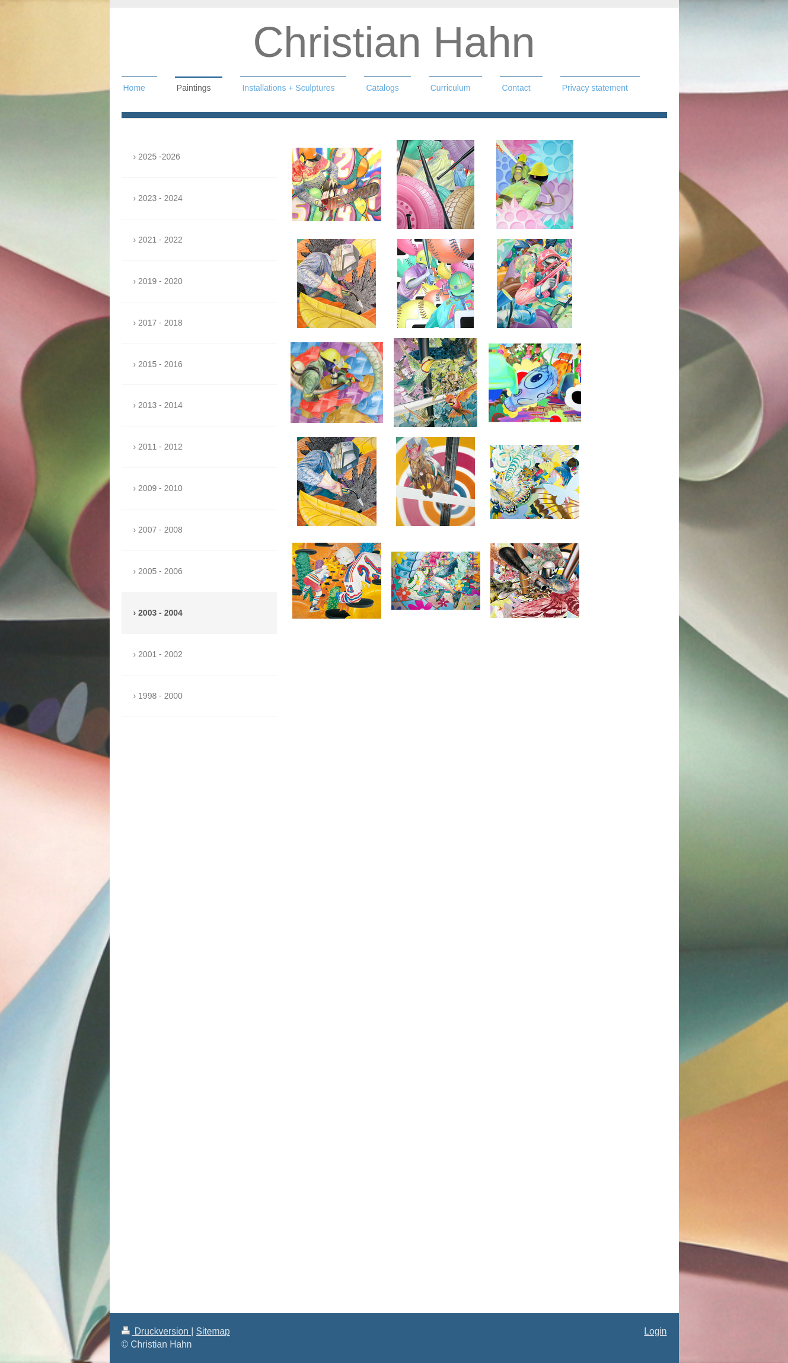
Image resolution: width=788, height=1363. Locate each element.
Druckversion (157, 1331)
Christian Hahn (394, 42)
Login (655, 1331)
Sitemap (213, 1331)
